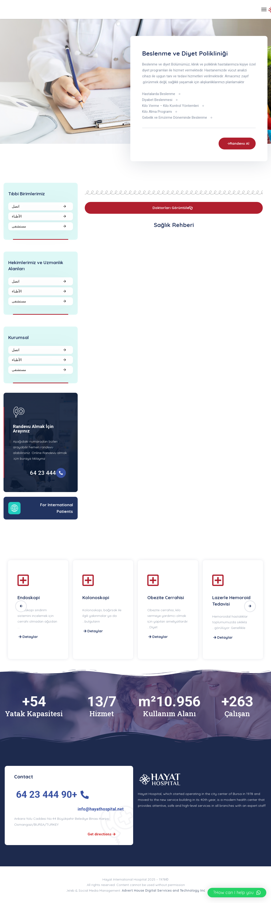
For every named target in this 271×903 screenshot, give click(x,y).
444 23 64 (43, 473)
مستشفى (19, 226)
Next (250, 606)
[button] (236, 892)
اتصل (15, 206)
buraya (25, 458)
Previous (21, 606)
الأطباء (17, 216)
